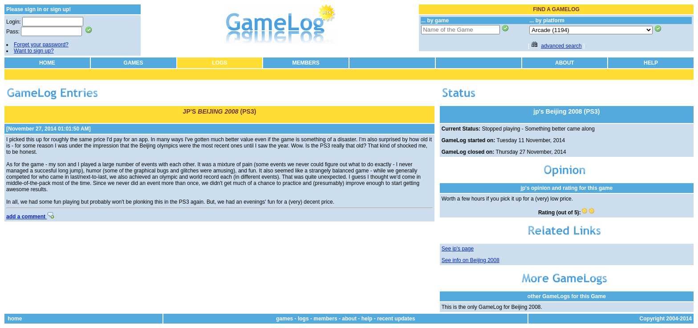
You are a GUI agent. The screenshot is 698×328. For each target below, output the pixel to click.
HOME (47, 63)
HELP (651, 63)
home (15, 319)
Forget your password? (41, 44)
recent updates (396, 319)
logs (303, 319)
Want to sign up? (34, 51)
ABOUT (564, 63)
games (284, 319)
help (367, 319)
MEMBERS (305, 63)
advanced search (561, 46)
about (349, 319)
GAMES (133, 63)
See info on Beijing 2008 (470, 260)
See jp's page (458, 249)
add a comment (30, 216)
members (325, 319)
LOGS (219, 63)
